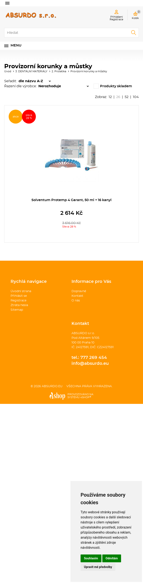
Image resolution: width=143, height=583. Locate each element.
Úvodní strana (21, 291)
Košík (136, 14)
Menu (16, 45)
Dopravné (79, 291)
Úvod (7, 71)
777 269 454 (93, 358)
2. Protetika (59, 71)
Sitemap (17, 309)
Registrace (18, 300)
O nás (76, 300)
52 (126, 97)
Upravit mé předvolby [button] (98, 567)
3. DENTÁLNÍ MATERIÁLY (31, 71)
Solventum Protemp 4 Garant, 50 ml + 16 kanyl (71, 200)
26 (118, 97)
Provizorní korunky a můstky (88, 71)
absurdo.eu (52, 386)
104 (136, 97)
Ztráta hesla (19, 305)
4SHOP (85, 397)
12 (110, 97)
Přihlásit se (19, 295)
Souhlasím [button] (91, 558)
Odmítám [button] (112, 558)
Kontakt (77, 295)
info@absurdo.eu (90, 363)
